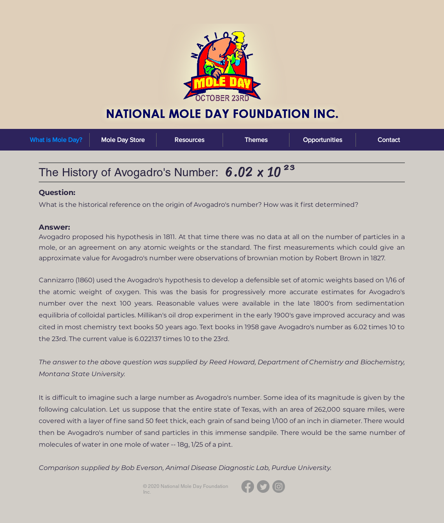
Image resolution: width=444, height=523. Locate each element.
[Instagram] (278, 486)
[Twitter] (263, 486)
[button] (190, 140)
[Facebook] (247, 486)
